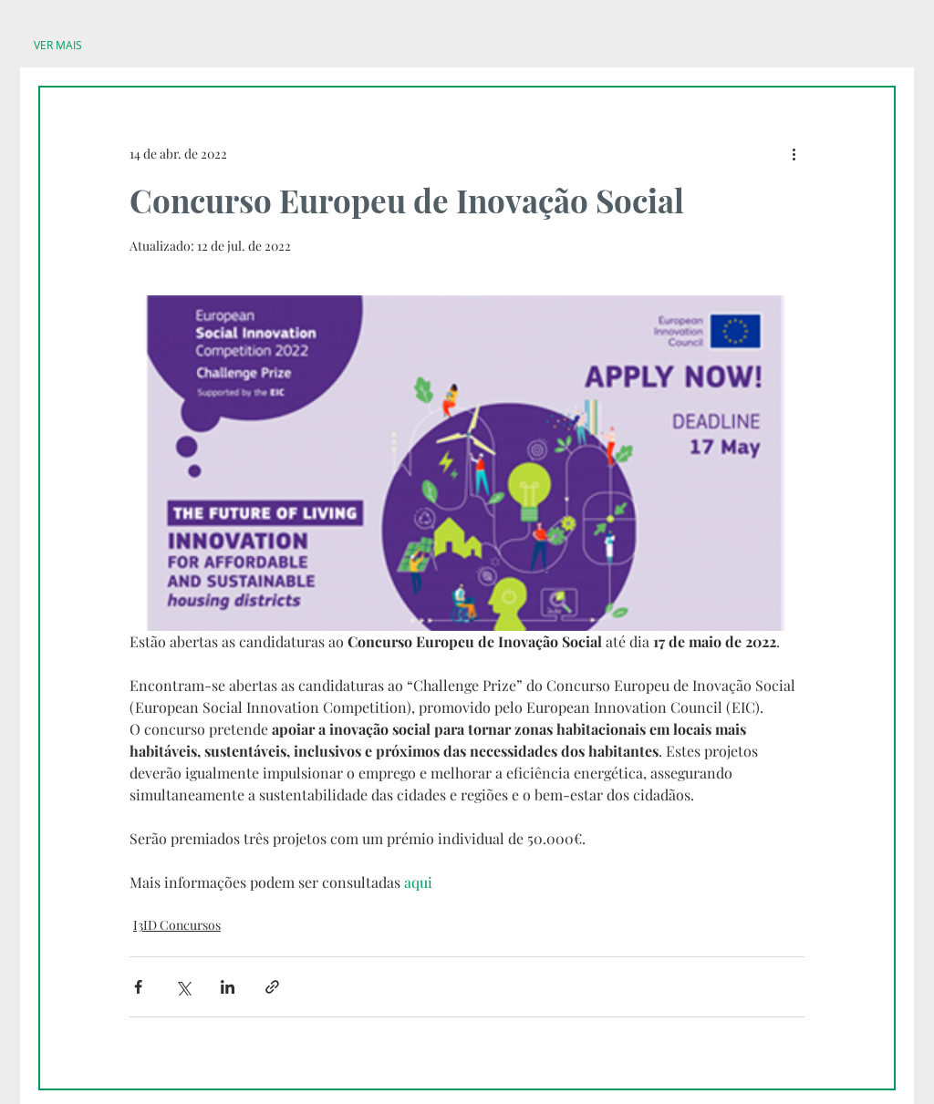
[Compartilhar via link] (272, 987)
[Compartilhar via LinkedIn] (227, 987)
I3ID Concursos (177, 925)
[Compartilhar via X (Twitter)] (183, 987)
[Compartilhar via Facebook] (138, 987)
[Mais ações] (793, 153)
